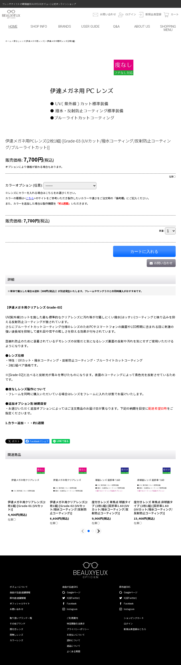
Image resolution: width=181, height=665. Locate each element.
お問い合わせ (108, 14)
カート (175, 14)
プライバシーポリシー (78, 629)
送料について (73, 640)
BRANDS (64, 26)
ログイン (130, 14)
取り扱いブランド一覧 (21, 618)
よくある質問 (73, 651)
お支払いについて (76, 634)
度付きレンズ (16, 629)
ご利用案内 (72, 618)
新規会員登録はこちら (135, 629)
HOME (12, 26)
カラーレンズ (16, 640)
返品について (73, 645)
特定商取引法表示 (76, 623)
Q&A (116, 26)
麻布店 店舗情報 (18, 598)
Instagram (72, 609)
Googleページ (73, 592)
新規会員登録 (153, 14)
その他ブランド (17, 623)
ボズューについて (19, 586)
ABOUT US (142, 26)
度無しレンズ (16, 634)
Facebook (72, 603)
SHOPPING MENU (168, 28)
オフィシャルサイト (20, 603)
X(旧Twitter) (73, 598)
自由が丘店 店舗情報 (20, 592)
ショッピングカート (134, 618)
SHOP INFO (39, 26)
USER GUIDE (90, 26)
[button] (83, 531)
